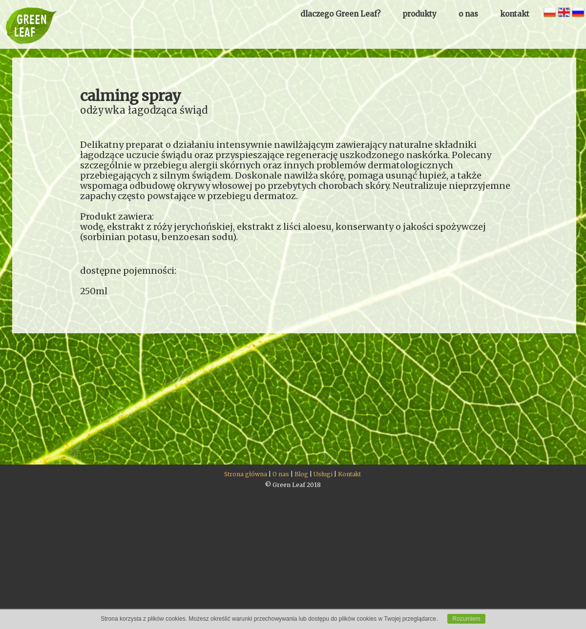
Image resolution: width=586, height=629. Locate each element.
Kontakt (349, 474)
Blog (301, 474)
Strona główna (245, 474)
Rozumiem (466, 618)
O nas (280, 474)
